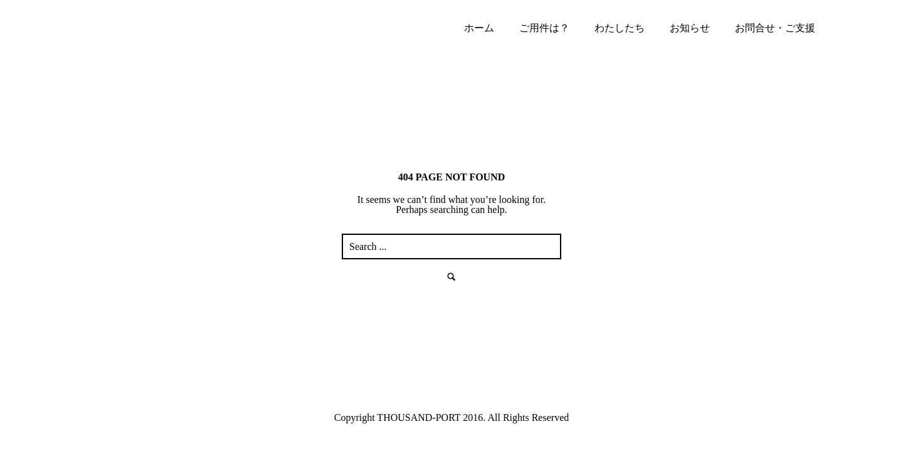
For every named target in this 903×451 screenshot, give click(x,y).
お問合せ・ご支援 (775, 28)
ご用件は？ (544, 28)
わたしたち (619, 28)
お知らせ (690, 28)
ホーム (479, 28)
